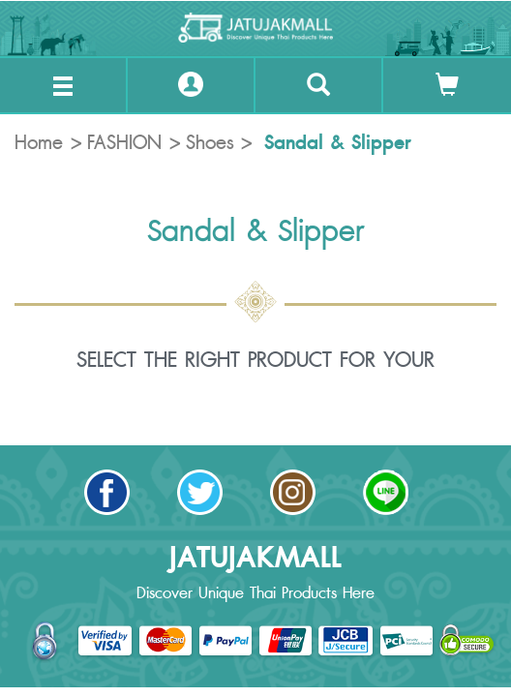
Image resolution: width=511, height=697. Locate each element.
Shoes (210, 143)
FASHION (124, 143)
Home (39, 143)
